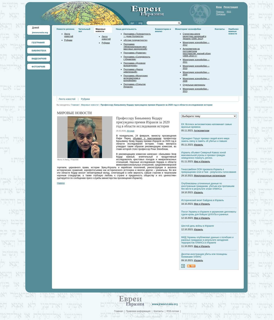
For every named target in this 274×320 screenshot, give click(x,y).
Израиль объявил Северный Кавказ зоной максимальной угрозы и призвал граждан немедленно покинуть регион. (203, 155)
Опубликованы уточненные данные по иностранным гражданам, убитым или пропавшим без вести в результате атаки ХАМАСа (207, 186)
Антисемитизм (201, 130)
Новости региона (65, 29)
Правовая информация (138, 311)
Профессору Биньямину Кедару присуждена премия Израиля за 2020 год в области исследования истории (157, 105)
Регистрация (231, 7)
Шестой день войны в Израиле (197, 226)
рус (132, 23)
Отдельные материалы (194, 85)
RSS (229, 12)
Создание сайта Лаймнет (147, 316)
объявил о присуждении (147, 138)
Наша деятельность (126, 29)
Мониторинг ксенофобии (188, 29)
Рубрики (68, 40)
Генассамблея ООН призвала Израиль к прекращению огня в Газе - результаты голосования (208, 170)
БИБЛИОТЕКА (39, 50)
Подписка (220, 14)
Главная (75, 105)
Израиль (198, 144)
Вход (219, 7)
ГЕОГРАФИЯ (38, 42)
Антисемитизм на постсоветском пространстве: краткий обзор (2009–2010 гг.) (197, 52)
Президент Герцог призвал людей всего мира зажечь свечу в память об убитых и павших (205, 139)
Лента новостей (68, 35)
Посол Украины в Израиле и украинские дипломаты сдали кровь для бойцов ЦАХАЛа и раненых (208, 213)
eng (140, 23)
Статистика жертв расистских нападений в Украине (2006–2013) (194, 36)
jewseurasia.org (40, 32)
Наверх (61, 183)
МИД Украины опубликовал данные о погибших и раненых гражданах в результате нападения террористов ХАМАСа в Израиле (207, 240)
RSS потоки (173, 311)
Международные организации (209, 175)
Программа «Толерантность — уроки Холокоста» (137, 35)
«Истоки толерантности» (135, 40)
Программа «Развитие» (134, 53)
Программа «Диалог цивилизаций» (133, 70)
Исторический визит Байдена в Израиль (202, 200)
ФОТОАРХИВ (38, 66)
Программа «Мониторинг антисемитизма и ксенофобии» (135, 78)
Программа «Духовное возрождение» (134, 64)
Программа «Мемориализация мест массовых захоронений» (135, 46)
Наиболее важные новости (234, 31)
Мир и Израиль (202, 161)
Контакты (220, 29)
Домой (35, 27)
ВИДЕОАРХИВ (39, 58)
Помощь (220, 12)
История (130, 131)
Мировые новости (100, 30)
